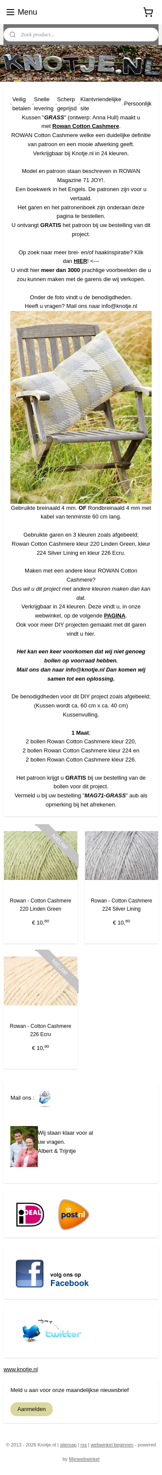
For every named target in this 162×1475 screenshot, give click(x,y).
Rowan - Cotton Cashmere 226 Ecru (40, 1030)
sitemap (68, 1444)
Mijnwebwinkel (84, 1459)
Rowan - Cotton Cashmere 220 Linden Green (40, 905)
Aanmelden (31, 1409)
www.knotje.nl (20, 1369)
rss (83, 1444)
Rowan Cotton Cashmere (85, 126)
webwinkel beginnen (112, 1444)
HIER (80, 261)
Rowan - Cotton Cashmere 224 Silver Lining (121, 905)
